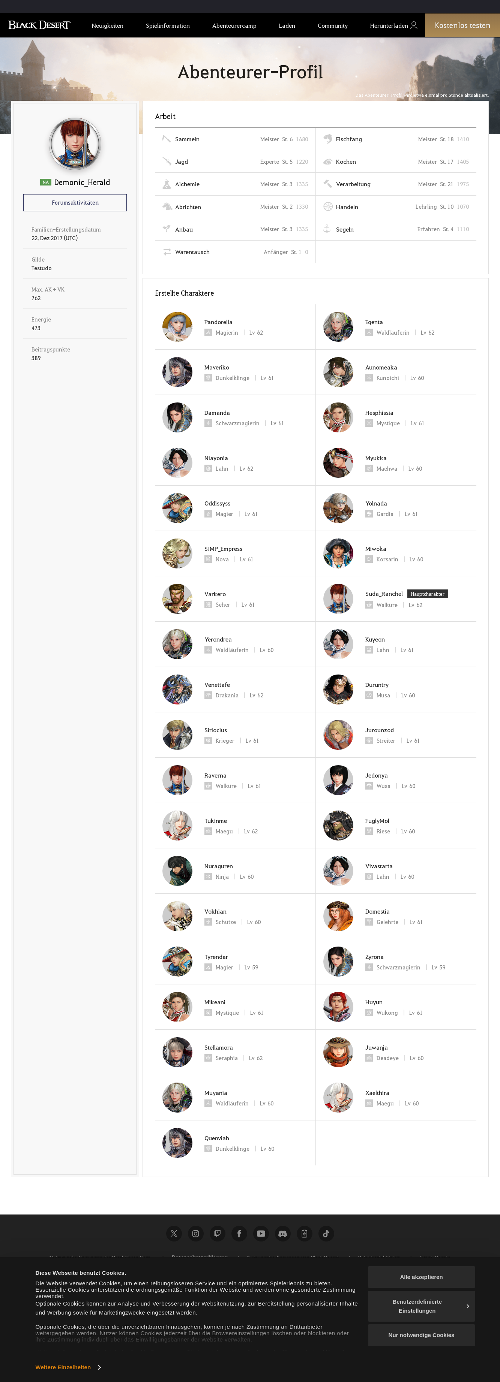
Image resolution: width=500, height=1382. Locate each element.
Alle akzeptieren (421, 1277)
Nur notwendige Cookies (422, 1335)
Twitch (217, 1233)
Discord (283, 1233)
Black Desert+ (304, 1233)
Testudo (42, 268)
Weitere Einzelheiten (63, 1367)
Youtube (261, 1233)
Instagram (196, 1233)
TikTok (326, 1233)
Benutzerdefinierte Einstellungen (430, 1306)
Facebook (239, 1233)
